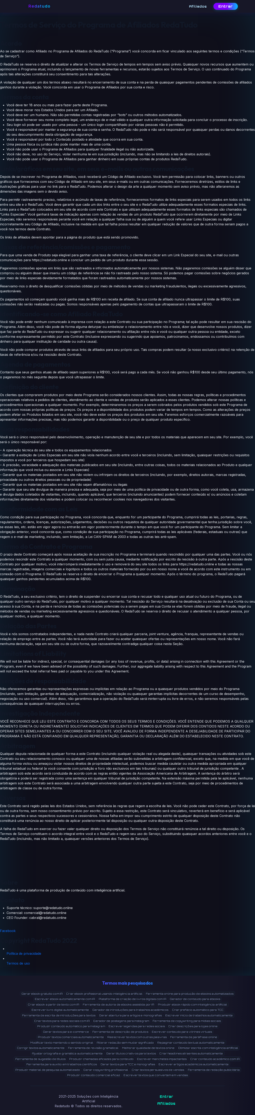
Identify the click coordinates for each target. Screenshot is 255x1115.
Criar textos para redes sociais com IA (62, 1020)
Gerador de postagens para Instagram (121, 1020)
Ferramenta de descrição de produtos (120, 1031)
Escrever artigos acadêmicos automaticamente (193, 1064)
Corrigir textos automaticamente (41, 1047)
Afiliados (166, 1103)
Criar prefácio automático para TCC (197, 1009)
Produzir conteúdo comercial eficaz (93, 1075)
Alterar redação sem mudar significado (125, 1042)
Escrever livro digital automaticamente (60, 1009)
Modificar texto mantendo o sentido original (61, 1042)
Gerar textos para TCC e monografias (128, 1064)
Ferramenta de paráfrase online (193, 1037)
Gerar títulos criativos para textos (131, 1053)
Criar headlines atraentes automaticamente (191, 1053)
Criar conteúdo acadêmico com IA (215, 1059)
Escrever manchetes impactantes (162, 1059)
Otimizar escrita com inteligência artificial (208, 1047)
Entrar (225, 6)
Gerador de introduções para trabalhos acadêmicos (130, 1009)
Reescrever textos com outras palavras (137, 1037)
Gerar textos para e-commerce (66, 1031)
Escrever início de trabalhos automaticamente (199, 1015)
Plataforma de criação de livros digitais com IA (132, 999)
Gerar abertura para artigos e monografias (130, 1015)
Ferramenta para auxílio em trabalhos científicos (61, 1064)
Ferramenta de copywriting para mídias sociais (187, 1020)
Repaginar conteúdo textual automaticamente (190, 1042)
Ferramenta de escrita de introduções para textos (58, 1015)
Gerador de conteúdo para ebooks (195, 999)
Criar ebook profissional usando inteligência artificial (104, 993)
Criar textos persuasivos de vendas (158, 1069)
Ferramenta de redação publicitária (214, 1069)
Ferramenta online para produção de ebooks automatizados (189, 993)
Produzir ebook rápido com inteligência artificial (192, 1004)
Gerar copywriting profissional (105, 1069)
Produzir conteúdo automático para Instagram (71, 1026)
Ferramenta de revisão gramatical (93, 1047)
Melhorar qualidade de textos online (148, 1047)
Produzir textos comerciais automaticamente (71, 1037)
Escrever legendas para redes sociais (137, 1026)
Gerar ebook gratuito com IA (42, 993)
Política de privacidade (24, 953)
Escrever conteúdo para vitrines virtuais (182, 1031)
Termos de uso (18, 963)
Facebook (8, 931)
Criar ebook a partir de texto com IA (53, 1004)
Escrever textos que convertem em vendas (156, 1075)
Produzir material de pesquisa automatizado (47, 1069)
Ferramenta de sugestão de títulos (40, 1059)
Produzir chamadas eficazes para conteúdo (101, 1059)
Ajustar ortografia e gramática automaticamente (67, 1053)
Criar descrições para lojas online (193, 1026)
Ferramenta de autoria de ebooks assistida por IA (118, 1004)
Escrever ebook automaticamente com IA (65, 999)
